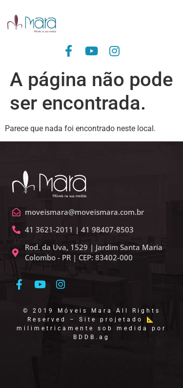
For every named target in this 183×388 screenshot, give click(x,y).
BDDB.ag (91, 337)
